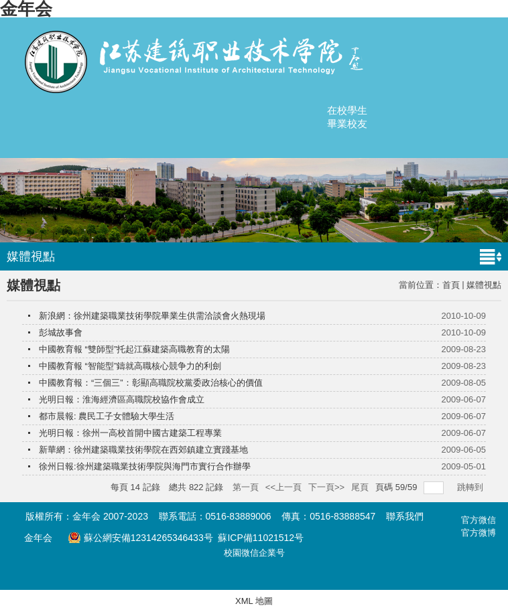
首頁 (451, 285)
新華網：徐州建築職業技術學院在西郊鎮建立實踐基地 (143, 450)
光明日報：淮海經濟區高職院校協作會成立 (121, 399)
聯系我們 (405, 516)
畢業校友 (347, 123)
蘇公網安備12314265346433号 (140, 537)
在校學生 (347, 110)
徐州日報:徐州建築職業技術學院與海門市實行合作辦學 (145, 466)
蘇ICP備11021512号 (261, 537)
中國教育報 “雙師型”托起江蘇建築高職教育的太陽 (134, 349)
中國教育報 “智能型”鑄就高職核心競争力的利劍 (130, 366)
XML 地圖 (254, 601)
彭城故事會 (60, 332)
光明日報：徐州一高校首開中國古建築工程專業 (130, 433)
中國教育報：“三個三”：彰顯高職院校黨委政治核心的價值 (151, 383)
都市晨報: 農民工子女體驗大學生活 (106, 416)
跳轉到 (471, 487)
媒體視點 (483, 285)
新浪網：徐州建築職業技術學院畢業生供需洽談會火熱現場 (152, 316)
